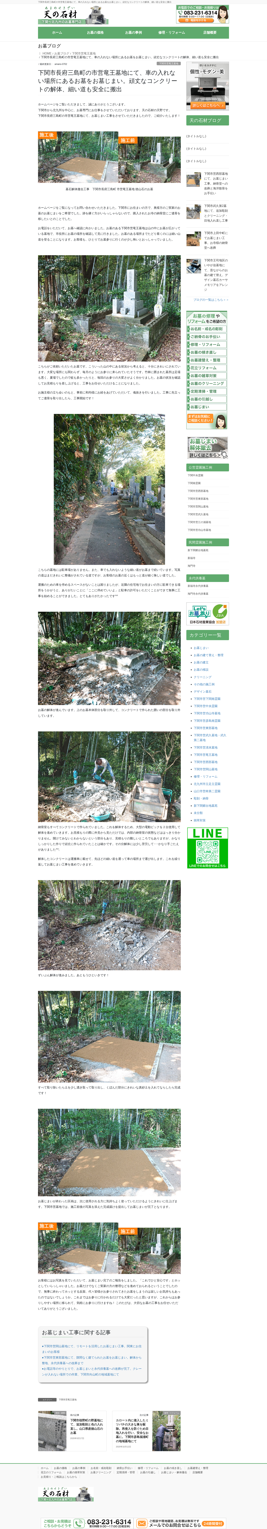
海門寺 (191, 565)
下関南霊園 (194, 483)
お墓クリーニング (100, 1472)
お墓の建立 (201, 662)
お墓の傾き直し (173, 1468)
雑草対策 (200, 820)
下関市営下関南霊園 (207, 698)
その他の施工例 (204, 684)
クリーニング (203, 677)
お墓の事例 (78, 1468)
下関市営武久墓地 (198, 514)
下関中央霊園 (195, 475)
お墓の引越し (148, 1472)
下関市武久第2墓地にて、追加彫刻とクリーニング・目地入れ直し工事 (216, 213)
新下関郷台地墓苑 (198, 550)
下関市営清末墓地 (205, 747)
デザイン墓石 (203, 691)
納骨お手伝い (124, 1468)
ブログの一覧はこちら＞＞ (211, 299)
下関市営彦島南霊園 (207, 720)
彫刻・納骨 (201, 798)
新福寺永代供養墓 (198, 585)
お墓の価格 (60, 1468)
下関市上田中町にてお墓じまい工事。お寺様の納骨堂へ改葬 (216, 240)
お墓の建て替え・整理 (208, 655)
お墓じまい (201, 647)
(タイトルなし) (196, 136)
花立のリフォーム (51, 1472)
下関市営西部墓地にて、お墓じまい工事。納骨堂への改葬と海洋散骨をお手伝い (216, 183)
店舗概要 (197, 1472)
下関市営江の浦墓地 (199, 522)
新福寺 (191, 558)
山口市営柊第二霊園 (207, 791)
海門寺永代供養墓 (198, 593)
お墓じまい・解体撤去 (174, 1472)
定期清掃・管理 (126, 1472)
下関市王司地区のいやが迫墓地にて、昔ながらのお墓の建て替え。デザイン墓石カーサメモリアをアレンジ (216, 275)
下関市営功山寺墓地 (199, 529)
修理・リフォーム (205, 776)
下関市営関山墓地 (198, 506)
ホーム (45, 1468)
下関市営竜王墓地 (168, 63)
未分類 (198, 813)
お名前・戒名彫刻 (101, 1468)
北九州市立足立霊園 (207, 784)
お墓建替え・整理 (197, 1468)
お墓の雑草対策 (76, 1472)
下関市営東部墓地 (198, 498)
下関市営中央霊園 (205, 706)
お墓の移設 (201, 669)
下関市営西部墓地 (198, 490)
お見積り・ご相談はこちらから (59, 1476)
